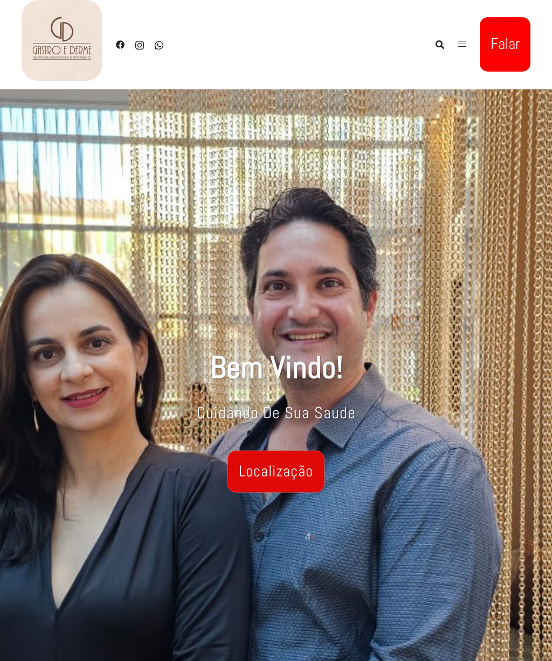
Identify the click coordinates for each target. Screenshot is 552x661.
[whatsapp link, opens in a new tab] (159, 44)
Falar (505, 44)
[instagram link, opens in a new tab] (139, 44)
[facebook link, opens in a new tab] (120, 44)
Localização (276, 471)
